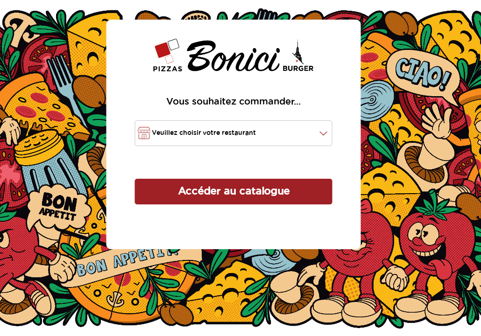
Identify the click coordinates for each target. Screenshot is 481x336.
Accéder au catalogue (234, 191)
